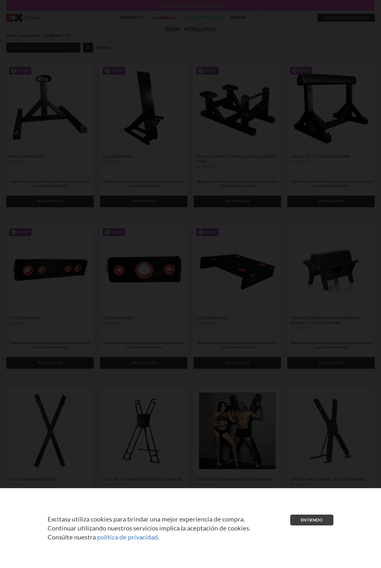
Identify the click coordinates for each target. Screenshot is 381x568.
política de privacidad (127, 537)
